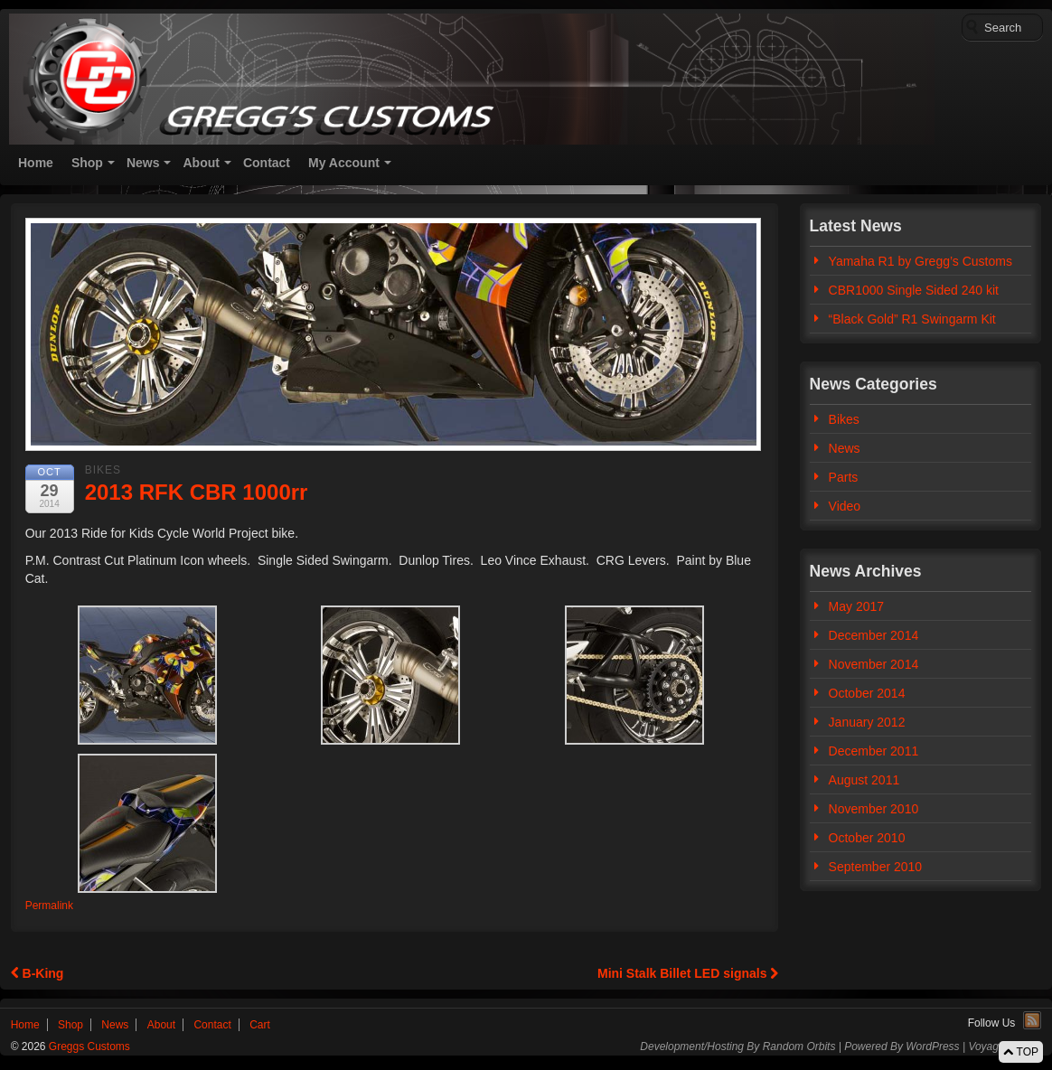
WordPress (932, 1046)
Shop (87, 162)
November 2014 (874, 664)
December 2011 (874, 751)
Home (35, 162)
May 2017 (856, 606)
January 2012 (867, 722)
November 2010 (874, 809)
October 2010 (867, 838)
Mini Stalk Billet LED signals (687, 973)
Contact (266, 162)
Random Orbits (799, 1046)
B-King (37, 973)
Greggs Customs (88, 1046)
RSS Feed (1032, 1020)
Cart (259, 1024)
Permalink (49, 905)
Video (845, 506)
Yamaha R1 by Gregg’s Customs (920, 261)
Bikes (103, 470)
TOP (1020, 1052)
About (201, 162)
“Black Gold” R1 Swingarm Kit (912, 319)
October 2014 (867, 693)
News (143, 162)
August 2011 (864, 780)
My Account (344, 162)
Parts (844, 477)
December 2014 (874, 635)
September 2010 (876, 866)
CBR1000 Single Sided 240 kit (914, 290)
